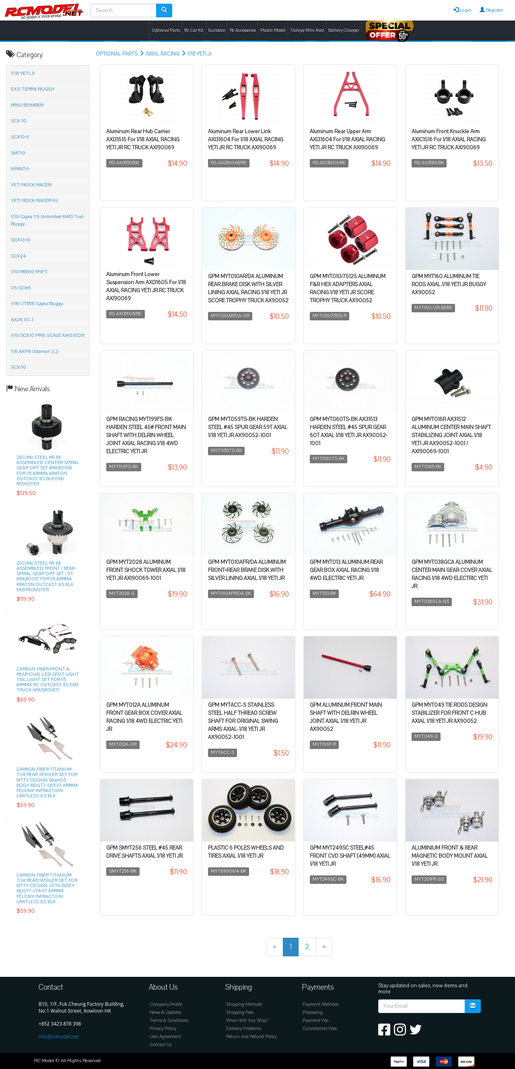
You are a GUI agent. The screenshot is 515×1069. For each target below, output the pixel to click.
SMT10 (18, 153)
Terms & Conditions (169, 1020)
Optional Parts (166, 30)
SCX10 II (20, 137)
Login (462, 10)
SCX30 (18, 367)
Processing (313, 1012)
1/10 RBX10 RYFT (29, 271)
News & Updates (165, 1012)
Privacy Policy (163, 1029)
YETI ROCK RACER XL (34, 200)
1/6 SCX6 (21, 288)
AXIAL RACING (162, 54)
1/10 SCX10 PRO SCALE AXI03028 (47, 335)
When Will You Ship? (247, 1020)
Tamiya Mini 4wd (307, 30)
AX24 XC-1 (22, 319)
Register (491, 10)
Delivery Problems (243, 1029)
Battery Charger (343, 30)
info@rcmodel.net (59, 1036)
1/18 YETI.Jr (199, 54)
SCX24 (18, 256)
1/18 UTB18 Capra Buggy (37, 303)
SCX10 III (20, 240)
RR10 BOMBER (27, 105)
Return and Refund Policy (251, 1037)
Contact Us (160, 1045)
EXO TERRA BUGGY (33, 89)
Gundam (216, 30)
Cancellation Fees (320, 1029)
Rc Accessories (243, 30)
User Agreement (165, 1037)
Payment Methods (320, 1004)
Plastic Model (273, 30)
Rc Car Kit (194, 30)
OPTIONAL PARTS (117, 54)
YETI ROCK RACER (31, 185)
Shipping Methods (244, 1004)
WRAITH (20, 168)
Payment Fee (315, 1020)
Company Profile (166, 1004)
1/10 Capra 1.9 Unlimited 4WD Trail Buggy (47, 220)
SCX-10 (19, 121)
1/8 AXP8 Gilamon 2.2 (34, 351)
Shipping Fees (239, 1012)
